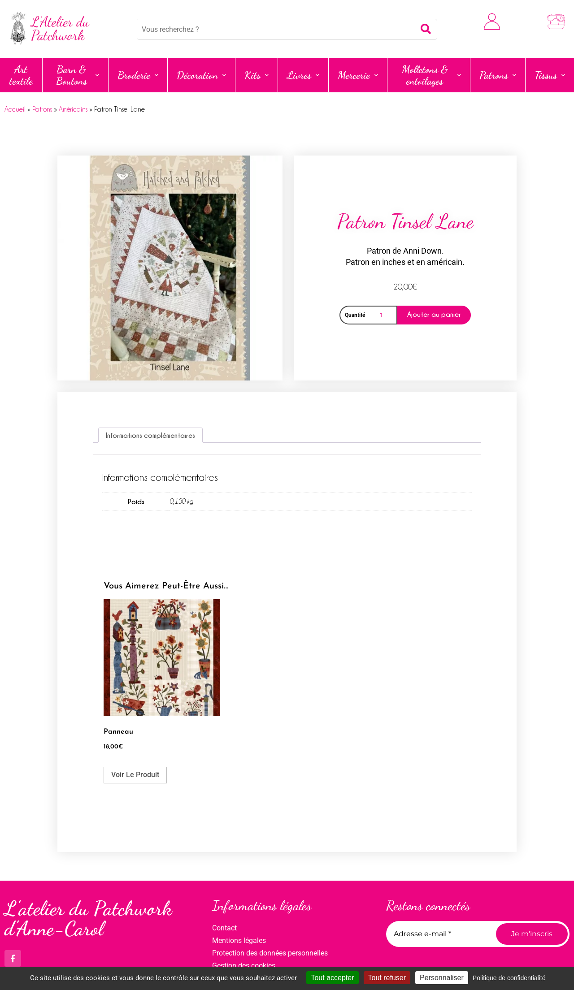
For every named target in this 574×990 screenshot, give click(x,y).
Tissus (550, 75)
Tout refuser (387, 977)
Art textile (21, 75)
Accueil (15, 109)
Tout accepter (332, 977)
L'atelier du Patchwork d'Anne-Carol (88, 918)
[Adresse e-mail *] (437, 934)
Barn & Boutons (78, 75)
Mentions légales (239, 940)
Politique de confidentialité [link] (509, 977)
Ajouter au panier (434, 314)
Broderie (137, 75)
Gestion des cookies (243, 965)
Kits (256, 75)
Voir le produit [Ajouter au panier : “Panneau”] (135, 774)
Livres (303, 75)
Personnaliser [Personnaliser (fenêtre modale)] (442, 977)
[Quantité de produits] (383, 315)
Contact (224, 928)
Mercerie (358, 75)
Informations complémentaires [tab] (150, 435)
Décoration (201, 75)
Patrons (497, 75)
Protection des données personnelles (270, 953)
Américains (73, 109)
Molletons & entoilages (431, 75)
